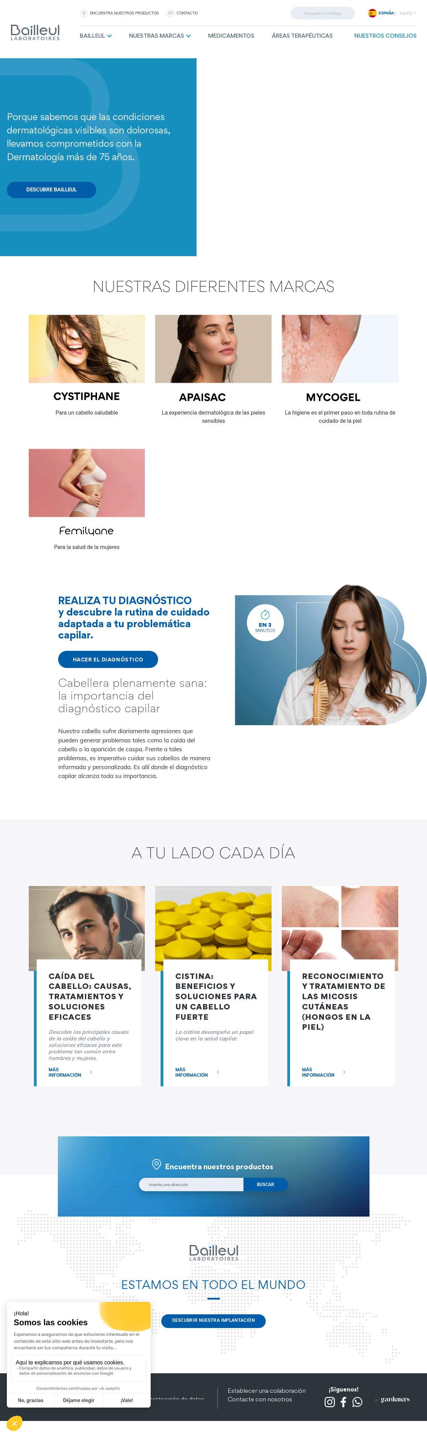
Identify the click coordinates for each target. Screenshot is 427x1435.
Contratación (246, 1410)
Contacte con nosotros (260, 1401)
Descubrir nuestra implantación (213, 1323)
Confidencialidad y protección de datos (151, 1401)
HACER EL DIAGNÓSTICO (108, 660)
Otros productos (121, 1418)
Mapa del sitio (117, 1410)
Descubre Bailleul (51, 190)
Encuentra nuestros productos (124, 13)
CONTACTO (187, 13)
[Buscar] (323, 13)
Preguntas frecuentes (257, 1418)
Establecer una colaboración (267, 1393)
